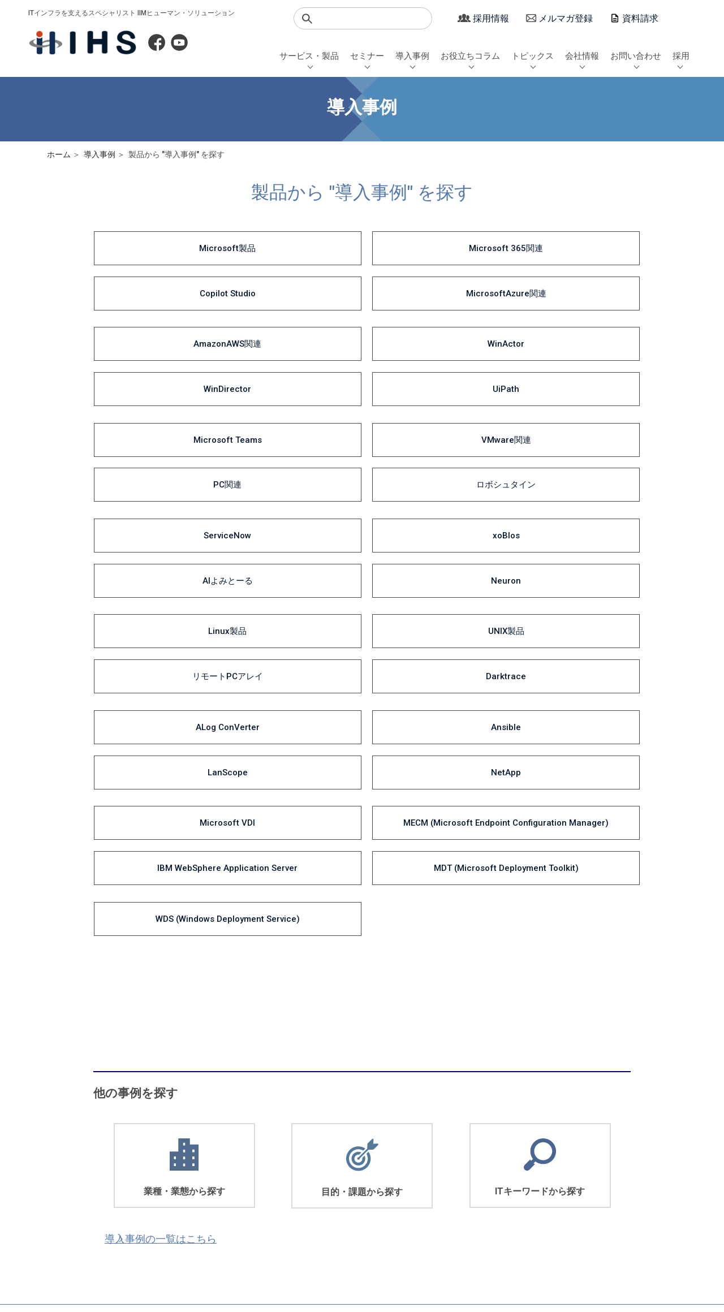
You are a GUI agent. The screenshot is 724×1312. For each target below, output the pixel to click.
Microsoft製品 (154, 249)
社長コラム (364, 1181)
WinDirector (430, 289)
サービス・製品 (309, 56)
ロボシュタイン (568, 330)
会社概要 (535, 1158)
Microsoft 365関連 (292, 249)
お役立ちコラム (470, 56)
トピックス (532, 56)
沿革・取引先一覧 (550, 1181)
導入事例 (412, 56)
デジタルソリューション (124, 1158)
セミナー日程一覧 (218, 1146)
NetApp (568, 452)
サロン (459, 1193)
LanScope (430, 452)
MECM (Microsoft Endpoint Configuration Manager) (292, 500)
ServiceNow (154, 371)
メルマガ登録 (565, 18)
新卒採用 (606, 1146)
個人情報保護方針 (127, 1249)
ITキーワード (312, 1170)
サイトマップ (432, 1249)
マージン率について (236, 1249)
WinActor (292, 289)
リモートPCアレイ (430, 412)
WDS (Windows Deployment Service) (154, 554)
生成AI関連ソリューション (128, 1170)
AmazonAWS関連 (154, 289)
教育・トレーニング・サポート (135, 1193)
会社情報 (582, 56)
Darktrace (568, 412)
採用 (681, 56)
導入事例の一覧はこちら (183, 871)
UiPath (568, 289)
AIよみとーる (430, 371)
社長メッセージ (546, 1146)
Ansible (292, 452)
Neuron (568, 371)
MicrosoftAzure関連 (568, 249)
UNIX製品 (292, 412)
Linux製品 (154, 412)
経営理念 (535, 1170)
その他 (459, 1205)
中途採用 (606, 1158)
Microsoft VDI (154, 493)
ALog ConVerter (154, 452)
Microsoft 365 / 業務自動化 (391, 1146)
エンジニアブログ (375, 1170)
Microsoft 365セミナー (227, 1193)
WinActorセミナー (219, 1181)
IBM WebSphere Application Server (430, 500)
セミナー (367, 56)
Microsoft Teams (154, 330)
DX (351, 1158)
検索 (307, 19)
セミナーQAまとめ (220, 1170)
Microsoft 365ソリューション (133, 1181)
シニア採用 (610, 1170)
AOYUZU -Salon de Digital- (233, 1158)
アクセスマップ (546, 1193)
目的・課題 (308, 1158)
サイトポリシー (341, 1249)
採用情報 (491, 18)
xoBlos (292, 371)
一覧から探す (312, 1193)
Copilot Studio (430, 249)
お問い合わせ (635, 56)
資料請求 (640, 18)
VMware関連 (292, 330)
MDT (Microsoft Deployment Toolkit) (568, 500)
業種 (297, 1146)
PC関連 (430, 330)
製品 (297, 1181)
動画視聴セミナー (218, 1205)
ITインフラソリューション (127, 1146)
